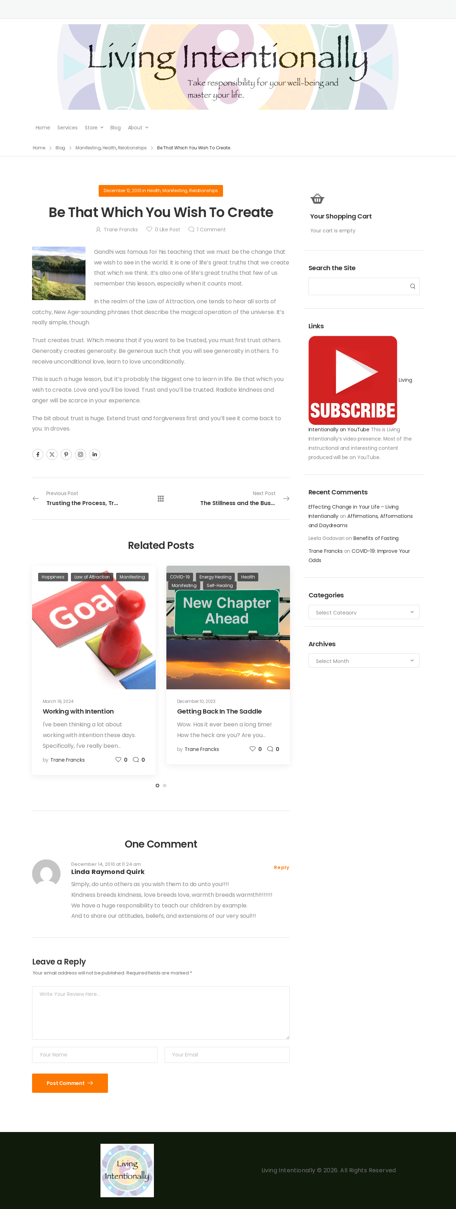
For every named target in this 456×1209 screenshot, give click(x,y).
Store (91, 127)
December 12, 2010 (122, 190)
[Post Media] (94, 627)
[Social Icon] (37, 454)
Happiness (53, 577)
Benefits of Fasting (376, 538)
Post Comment (66, 1083)
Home (43, 127)
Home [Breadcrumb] (39, 148)
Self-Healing (220, 585)
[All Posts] (160, 498)
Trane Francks (326, 551)
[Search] (357, 286)
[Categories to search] (364, 612)
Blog (115, 127)
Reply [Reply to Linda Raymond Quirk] (282, 867)
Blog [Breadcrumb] (61, 148)
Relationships (203, 190)
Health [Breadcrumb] (109, 148)
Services (67, 127)
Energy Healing (215, 577)
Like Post (167, 229)
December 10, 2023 (196, 701)
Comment (211, 229)
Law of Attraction (92, 577)
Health (154, 190)
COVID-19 (180, 577)
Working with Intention (78, 711)
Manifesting (174, 190)
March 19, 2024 (58, 701)
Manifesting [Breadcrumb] (88, 148)
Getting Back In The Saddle (219, 711)
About (135, 127)
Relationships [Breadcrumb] (132, 148)
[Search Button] (412, 286)
